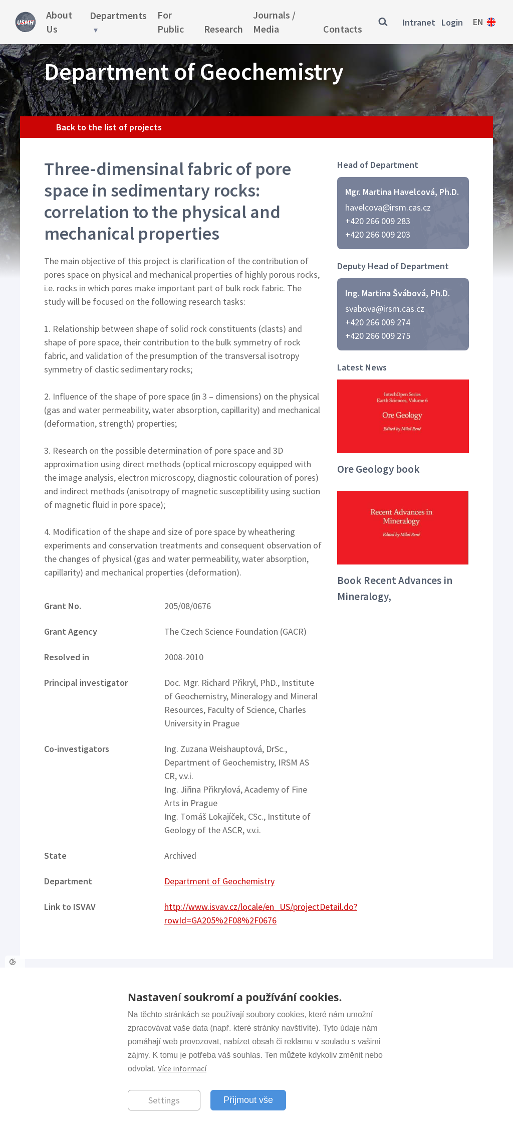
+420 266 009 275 (377, 335)
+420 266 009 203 (377, 234)
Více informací (182, 1068)
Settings (164, 1100)
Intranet (418, 22)
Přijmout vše (248, 1100)
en (478, 22)
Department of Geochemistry (219, 881)
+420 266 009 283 (377, 221)
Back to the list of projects (109, 127)
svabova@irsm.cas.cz (384, 308)
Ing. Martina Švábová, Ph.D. (397, 293)
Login (452, 22)
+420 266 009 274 (377, 322)
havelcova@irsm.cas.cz (388, 207)
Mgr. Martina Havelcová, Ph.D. (402, 192)
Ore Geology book (378, 469)
